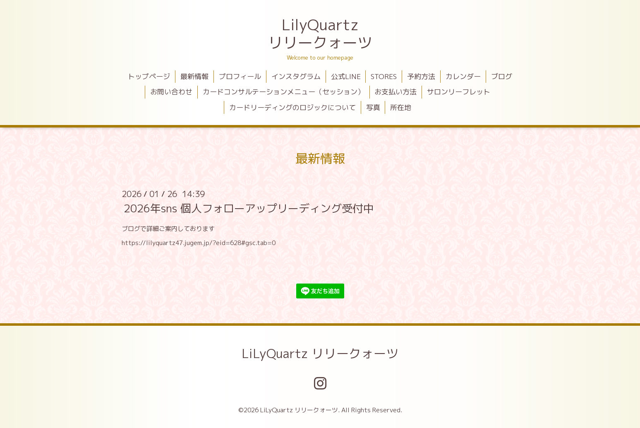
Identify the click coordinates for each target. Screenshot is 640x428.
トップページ (149, 76)
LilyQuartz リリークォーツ (320, 33)
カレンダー (463, 76)
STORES (384, 76)
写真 (373, 107)
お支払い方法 (395, 91)
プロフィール (240, 76)
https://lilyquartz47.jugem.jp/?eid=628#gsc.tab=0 (199, 242)
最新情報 (194, 76)
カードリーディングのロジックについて (292, 107)
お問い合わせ (171, 91)
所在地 (400, 107)
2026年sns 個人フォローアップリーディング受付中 (249, 208)
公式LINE (346, 76)
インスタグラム (296, 76)
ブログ (501, 76)
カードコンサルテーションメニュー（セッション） (283, 91)
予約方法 (421, 76)
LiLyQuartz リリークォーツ (320, 353)
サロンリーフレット (458, 91)
